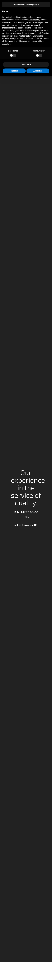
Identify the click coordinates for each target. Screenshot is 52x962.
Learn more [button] (26, 64)
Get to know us (23, 524)
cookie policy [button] (36, 28)
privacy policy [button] (34, 20)
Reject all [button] (14, 71)
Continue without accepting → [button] (26, 4)
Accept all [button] (37, 71)
